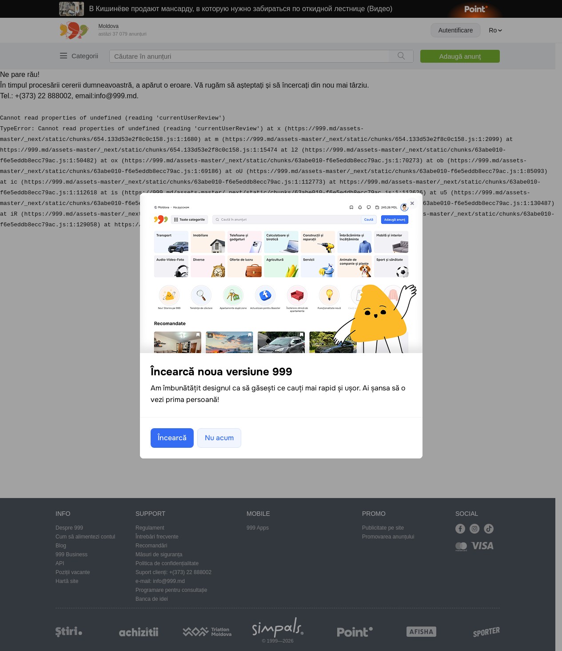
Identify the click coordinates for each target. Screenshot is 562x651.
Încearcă (172, 437)
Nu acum (219, 437)
